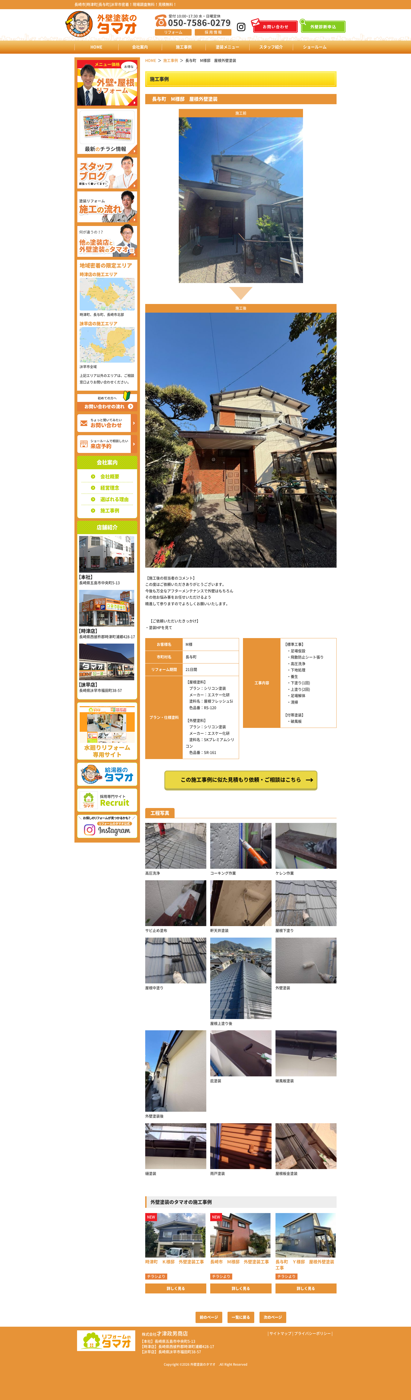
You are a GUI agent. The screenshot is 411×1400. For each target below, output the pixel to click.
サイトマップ (280, 1333)
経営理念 (109, 487)
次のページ (273, 1317)
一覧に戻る (241, 1317)
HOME (96, 47)
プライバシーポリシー (312, 1333)
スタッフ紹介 (271, 47)
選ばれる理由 (114, 499)
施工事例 (184, 47)
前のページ (209, 1317)
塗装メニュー (227, 47)
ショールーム (315, 47)
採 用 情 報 (213, 32)
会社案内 (140, 47)
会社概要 (109, 476)
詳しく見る (176, 1288)
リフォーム (173, 32)
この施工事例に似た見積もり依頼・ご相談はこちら (241, 779)
